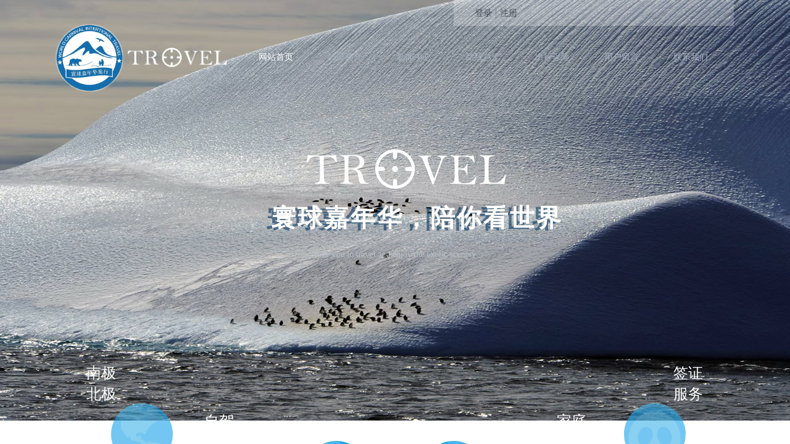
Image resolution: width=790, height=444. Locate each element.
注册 (508, 13)
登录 (483, 13)
